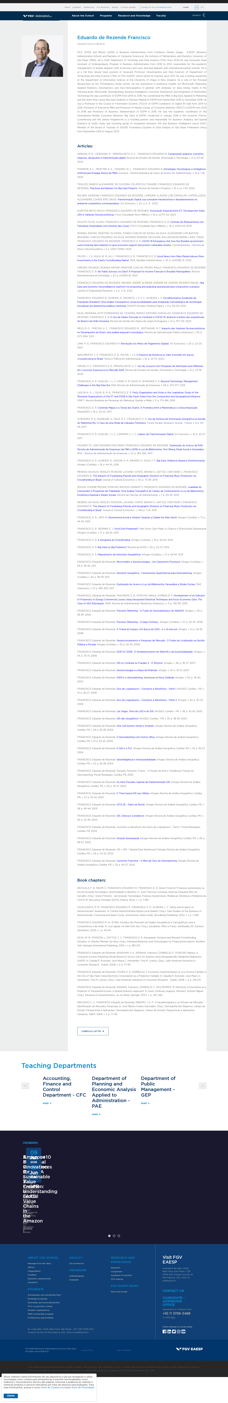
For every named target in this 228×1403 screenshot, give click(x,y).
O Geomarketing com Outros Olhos (136, 737)
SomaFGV (33, 1308)
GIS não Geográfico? (128, 719)
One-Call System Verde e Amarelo (135, 726)
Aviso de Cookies (50, 1388)
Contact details (128, 7)
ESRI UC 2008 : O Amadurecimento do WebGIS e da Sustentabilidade (155, 652)
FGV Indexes (117, 1305)
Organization (34, 1297)
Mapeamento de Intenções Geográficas (119, 555)
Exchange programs (37, 1325)
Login (185, 7)
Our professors (76, 1289)
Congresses (116, 1297)
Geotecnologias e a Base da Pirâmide (137, 670)
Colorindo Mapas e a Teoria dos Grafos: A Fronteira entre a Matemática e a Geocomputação (147, 408)
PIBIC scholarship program (41, 1340)
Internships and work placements (44, 1329)
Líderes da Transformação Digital (155, 434)
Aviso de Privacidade (82, 1388)
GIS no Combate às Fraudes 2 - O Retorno (140, 663)
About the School (83, 15)
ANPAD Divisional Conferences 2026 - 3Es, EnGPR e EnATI (111, 1217)
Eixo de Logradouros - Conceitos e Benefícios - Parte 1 (146, 689)
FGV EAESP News (124, 1312)
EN (197, 7)
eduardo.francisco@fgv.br (91, 44)
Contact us (173, 1317)
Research (115, 1294)
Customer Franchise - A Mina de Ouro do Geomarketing (147, 861)
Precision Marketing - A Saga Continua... (138, 622)
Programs (106, 15)
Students (77, 7)
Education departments (39, 1305)
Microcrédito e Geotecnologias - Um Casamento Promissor (148, 562)
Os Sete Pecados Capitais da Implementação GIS (143, 782)
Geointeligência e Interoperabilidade (136, 760)
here (173, 1344)
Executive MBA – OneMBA (42, 1215)
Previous (25, 1085)
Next (203, 1085)
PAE (97, 1106)
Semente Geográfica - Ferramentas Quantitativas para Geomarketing (154, 573)
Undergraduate (76, 1302)
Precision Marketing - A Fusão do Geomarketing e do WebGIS (150, 611)
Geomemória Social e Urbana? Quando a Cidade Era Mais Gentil (142, 518)
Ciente (11, 1396)
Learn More (29, 1240)
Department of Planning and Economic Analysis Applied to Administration (114, 1089)
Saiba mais (94, 1252)
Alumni (115, 7)
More (46, 1103)
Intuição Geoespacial (128, 838)
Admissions (89, 7)
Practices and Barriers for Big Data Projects (113, 188)
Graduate (74, 1306)
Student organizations (38, 1336)
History (31, 1293)
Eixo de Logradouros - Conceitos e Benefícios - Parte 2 (147, 700)
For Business (103, 7)
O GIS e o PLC (124, 748)
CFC (81, 1095)
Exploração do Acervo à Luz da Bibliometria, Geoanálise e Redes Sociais (156, 584)
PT (202, 7)
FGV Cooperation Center (40, 1332)
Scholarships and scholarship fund (44, 1321)
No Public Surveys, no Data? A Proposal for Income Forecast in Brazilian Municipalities (144, 272)
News (67, 7)
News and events (119, 1318)
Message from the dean (39, 1289)
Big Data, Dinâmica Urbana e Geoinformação (181, 461)
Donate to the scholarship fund (156, 7)
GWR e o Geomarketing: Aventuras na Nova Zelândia (145, 678)
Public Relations (124, 1376)
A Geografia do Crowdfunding (114, 540)
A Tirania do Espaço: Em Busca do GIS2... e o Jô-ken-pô (147, 629)
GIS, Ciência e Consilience (130, 816)
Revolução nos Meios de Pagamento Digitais (145, 344)
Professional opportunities (41, 1344)
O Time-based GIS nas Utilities (133, 793)
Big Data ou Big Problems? (112, 547)
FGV (110, 1)
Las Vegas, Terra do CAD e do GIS (135, 711)
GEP (146, 1095)
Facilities (32, 1301)
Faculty (161, 15)
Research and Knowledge (134, 15)
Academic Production (121, 1301)
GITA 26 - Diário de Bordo (131, 805)
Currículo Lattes (91, 1031)
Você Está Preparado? (126, 529)
